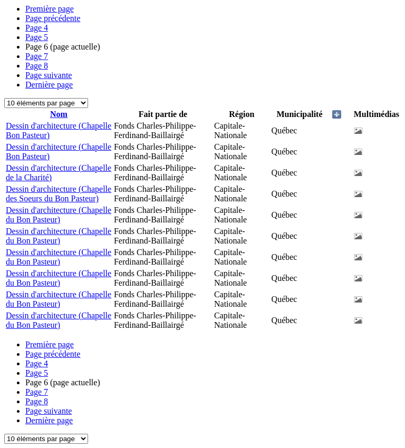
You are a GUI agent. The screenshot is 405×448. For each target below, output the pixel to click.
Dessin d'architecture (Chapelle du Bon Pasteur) (58, 215)
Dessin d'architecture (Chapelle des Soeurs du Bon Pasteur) (58, 193)
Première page (49, 8)
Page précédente (52, 18)
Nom (59, 114)
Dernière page (49, 84)
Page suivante (48, 75)
